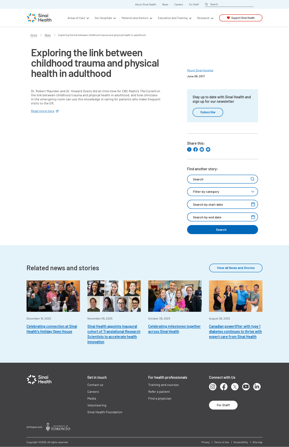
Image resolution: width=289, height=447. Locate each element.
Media (91, 398)
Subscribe (207, 112)
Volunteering (96, 405)
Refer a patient (159, 391)
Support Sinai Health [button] (243, 17)
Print (208, 149)
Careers (178, 4)
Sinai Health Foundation (104, 412)
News (165, 4)
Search (214, 4)
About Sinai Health (145, 4)
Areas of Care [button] (76, 18)
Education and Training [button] (173, 18)
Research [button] (203, 18)
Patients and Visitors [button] (135, 18)
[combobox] (222, 192)
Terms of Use (221, 442)
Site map (257, 442)
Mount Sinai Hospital (200, 70)
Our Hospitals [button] (103, 18)
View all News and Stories (236, 268)
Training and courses (163, 385)
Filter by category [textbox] (206, 191)
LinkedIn (257, 386)
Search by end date (207, 217)
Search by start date (208, 204)
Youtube (246, 386)
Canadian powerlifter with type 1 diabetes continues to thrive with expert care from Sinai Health (235, 331)
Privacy (205, 442)
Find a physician (159, 398)
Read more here (45, 111)
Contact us (95, 385)
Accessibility (241, 442)
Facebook (223, 386)
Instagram (212, 386)
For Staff (194, 4)
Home (33, 35)
